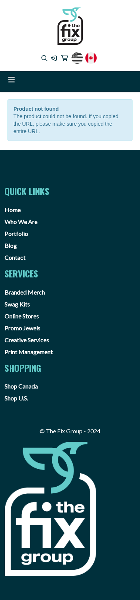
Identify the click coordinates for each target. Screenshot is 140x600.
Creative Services (26, 339)
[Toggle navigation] (11, 79)
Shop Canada (21, 386)
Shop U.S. (16, 398)
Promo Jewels (22, 328)
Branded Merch (24, 292)
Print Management (28, 351)
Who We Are (20, 221)
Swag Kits (17, 304)
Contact (14, 257)
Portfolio (16, 233)
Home (12, 209)
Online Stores (21, 316)
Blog (10, 245)
